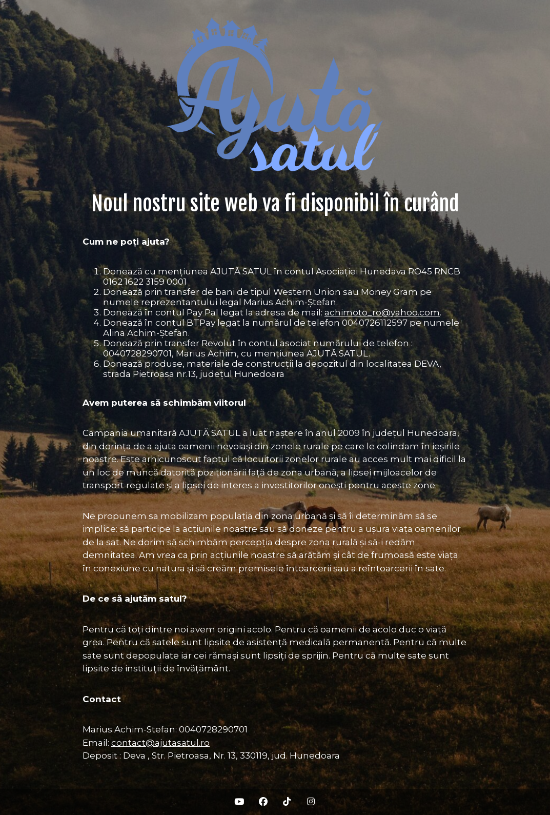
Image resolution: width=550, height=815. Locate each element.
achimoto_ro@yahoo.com (382, 312)
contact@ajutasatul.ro (160, 743)
